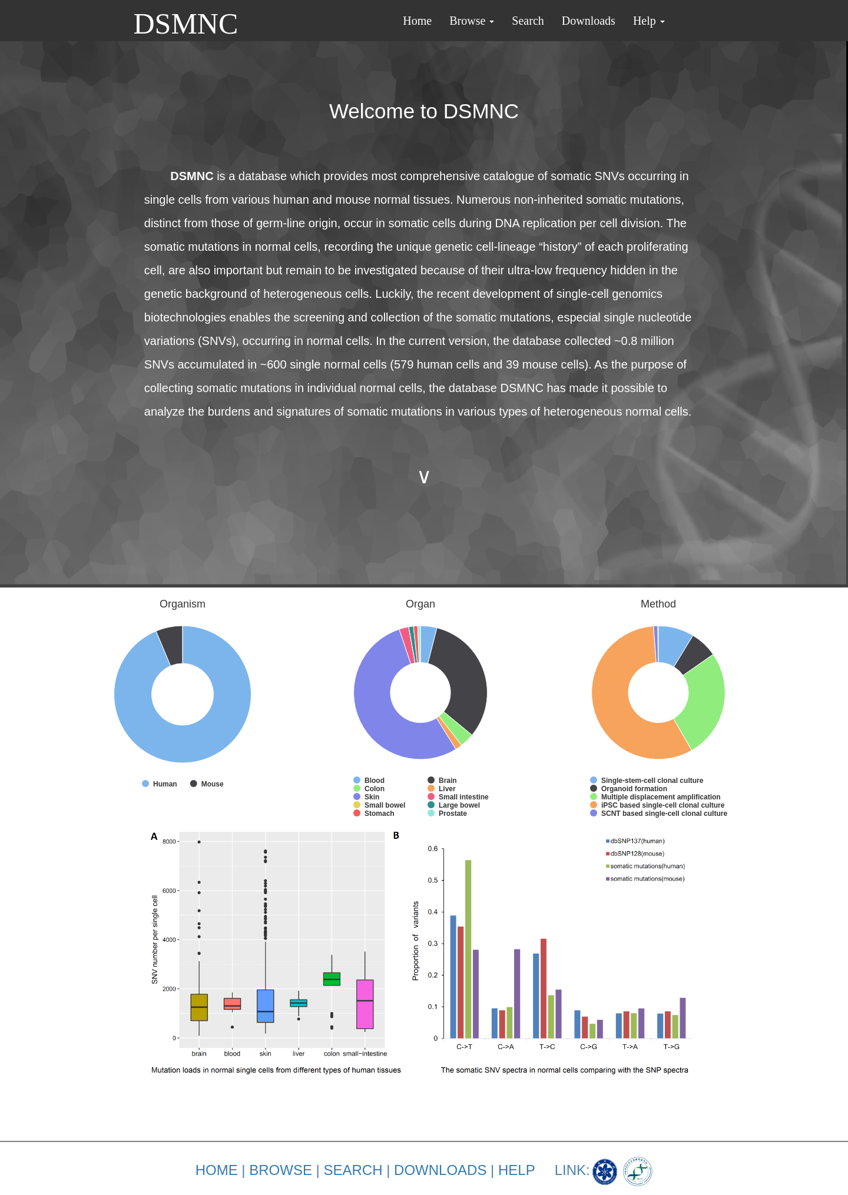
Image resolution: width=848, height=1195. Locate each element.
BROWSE (280, 1170)
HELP (516, 1170)
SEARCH (352, 1170)
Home (417, 20)
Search (528, 20)
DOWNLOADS (440, 1170)
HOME (217, 1170)
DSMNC (186, 18)
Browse (471, 20)
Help (649, 20)
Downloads (588, 20)
